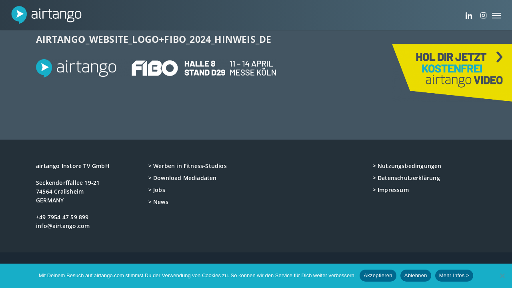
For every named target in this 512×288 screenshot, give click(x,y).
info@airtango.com (63, 226)
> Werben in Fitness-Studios (187, 166)
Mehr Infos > (454, 275)
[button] (496, 15)
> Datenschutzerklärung (406, 178)
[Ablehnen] (502, 276)
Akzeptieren (378, 275)
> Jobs (156, 190)
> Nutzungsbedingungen (407, 166)
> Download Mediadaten (182, 178)
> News (158, 202)
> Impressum (391, 190)
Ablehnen (415, 275)
